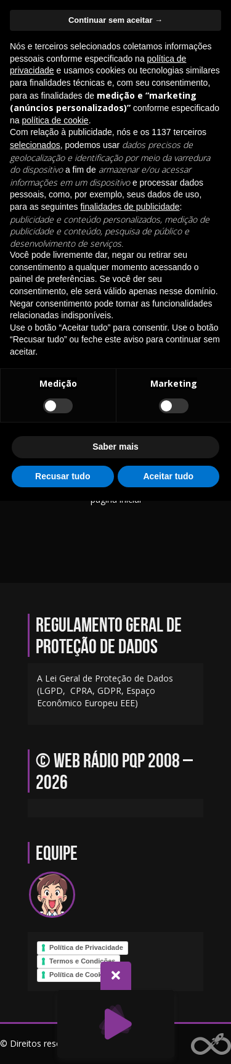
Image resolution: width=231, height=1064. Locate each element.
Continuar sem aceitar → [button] (115, 20)
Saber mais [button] (115, 447)
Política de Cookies (80, 974)
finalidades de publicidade (129, 207)
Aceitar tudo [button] (168, 476)
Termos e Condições (82, 961)
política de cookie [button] (55, 120)
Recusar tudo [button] (62, 476)
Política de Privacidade (86, 947)
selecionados (35, 145)
